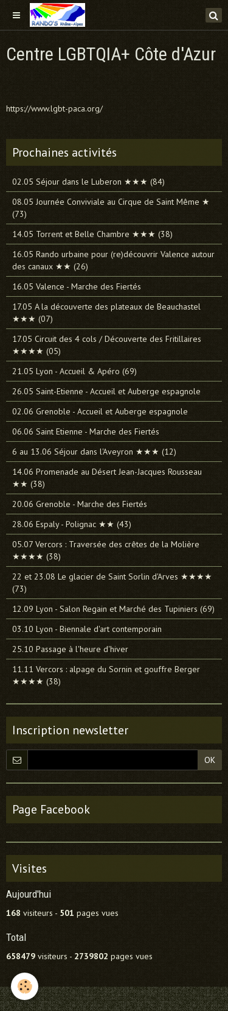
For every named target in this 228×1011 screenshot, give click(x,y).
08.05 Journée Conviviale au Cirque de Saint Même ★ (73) (111, 207)
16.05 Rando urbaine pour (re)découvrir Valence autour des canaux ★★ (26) (113, 260)
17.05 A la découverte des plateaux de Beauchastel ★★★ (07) (106, 312)
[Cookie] (24, 986)
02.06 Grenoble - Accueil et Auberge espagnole (100, 411)
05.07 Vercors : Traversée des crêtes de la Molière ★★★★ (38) (105, 550)
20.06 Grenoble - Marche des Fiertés (79, 503)
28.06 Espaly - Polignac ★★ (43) (71, 524)
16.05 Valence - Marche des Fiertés (76, 286)
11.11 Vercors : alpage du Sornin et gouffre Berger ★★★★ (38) (106, 675)
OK (209, 759)
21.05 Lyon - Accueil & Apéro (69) (74, 371)
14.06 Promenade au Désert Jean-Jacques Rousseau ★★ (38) (107, 477)
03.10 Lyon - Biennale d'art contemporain (87, 628)
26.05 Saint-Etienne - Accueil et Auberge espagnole (106, 391)
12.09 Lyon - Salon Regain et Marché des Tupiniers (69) (113, 608)
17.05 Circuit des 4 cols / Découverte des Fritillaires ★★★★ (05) (106, 345)
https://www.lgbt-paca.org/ (54, 108)
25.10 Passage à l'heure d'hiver (70, 649)
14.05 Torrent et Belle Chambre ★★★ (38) (92, 234)
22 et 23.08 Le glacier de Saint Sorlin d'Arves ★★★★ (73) (112, 582)
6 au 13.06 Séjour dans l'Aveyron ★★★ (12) (94, 451)
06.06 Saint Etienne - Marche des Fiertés (85, 431)
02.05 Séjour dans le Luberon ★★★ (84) (88, 181)
